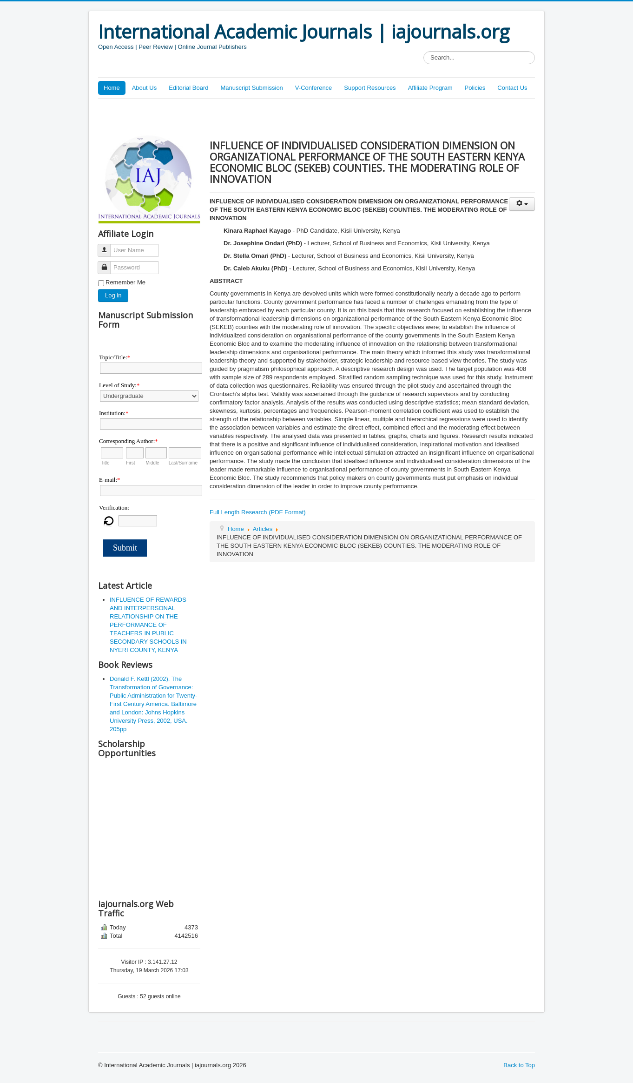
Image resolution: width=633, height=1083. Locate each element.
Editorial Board (188, 87)
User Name (107, 246)
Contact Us (512, 87)
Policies (474, 87)
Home (112, 87)
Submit (125, 547)
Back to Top (519, 1065)
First (130, 462)
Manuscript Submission (251, 87)
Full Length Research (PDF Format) (258, 512)
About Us (144, 87)
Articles (263, 528)
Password (107, 263)
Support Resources (370, 87)
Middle (152, 462)
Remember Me (125, 282)
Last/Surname (183, 462)
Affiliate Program (430, 87)
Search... (423, 51)
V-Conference (313, 87)
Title (105, 462)
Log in (113, 295)
